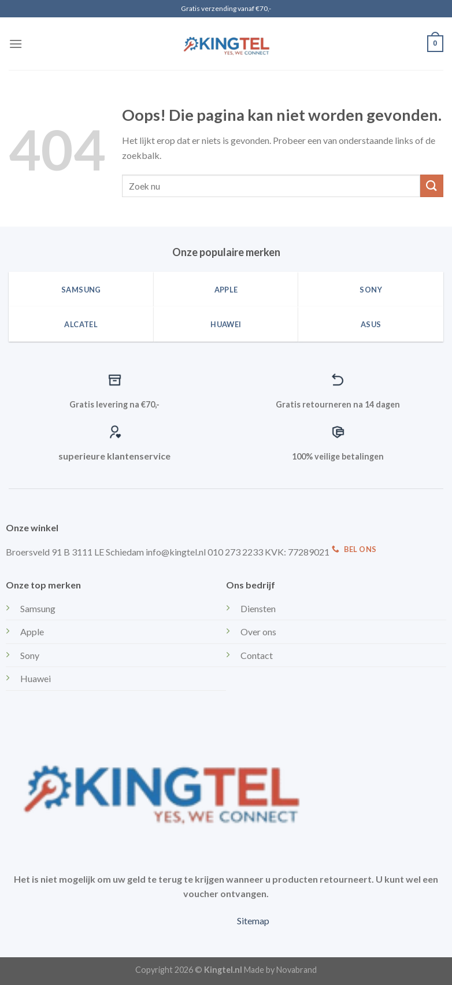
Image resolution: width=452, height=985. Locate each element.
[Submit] (431, 186)
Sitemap (253, 920)
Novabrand (296, 970)
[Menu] (16, 43)
